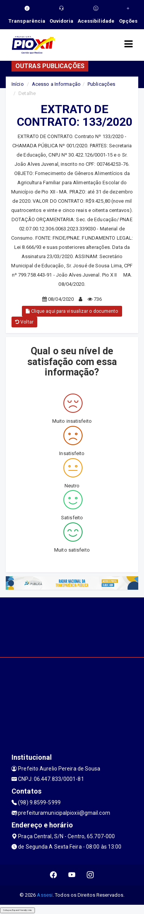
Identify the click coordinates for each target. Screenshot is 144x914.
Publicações (101, 84)
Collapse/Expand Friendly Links (17, 910)
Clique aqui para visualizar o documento (72, 311)
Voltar (24, 322)
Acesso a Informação (56, 84)
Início (18, 84)
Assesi (45, 895)
